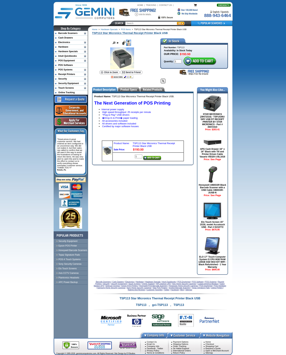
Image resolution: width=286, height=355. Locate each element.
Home (94, 29)
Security (62, 79)
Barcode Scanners (68, 33)
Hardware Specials (109, 29)
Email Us (151, 344)
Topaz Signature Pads (69, 255)
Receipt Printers (66, 74)
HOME (140, 5)
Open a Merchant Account (217, 351)
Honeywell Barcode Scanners (73, 250)
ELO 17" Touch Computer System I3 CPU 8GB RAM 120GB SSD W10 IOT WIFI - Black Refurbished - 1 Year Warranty (212, 262)
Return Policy (179, 353)
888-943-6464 (217, 15)
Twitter (160, 348)
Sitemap (209, 353)
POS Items (126, 29)
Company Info (153, 346)
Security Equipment (68, 83)
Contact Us (152, 342)
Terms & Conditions (155, 353)
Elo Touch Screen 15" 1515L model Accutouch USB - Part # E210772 (212, 224)
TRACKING (151, 5)
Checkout (210, 344)
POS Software (65, 65)
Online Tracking (66, 92)
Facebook (151, 348)
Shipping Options (180, 344)
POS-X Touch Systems (70, 259)
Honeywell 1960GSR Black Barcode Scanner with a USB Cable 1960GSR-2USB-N (212, 189)
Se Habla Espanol (181, 348)
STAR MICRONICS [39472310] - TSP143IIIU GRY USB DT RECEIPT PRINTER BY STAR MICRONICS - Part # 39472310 (212, 120)
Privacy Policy (153, 351)
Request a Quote (213, 348)
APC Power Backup (68, 282)
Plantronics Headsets (69, 277)
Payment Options (180, 342)
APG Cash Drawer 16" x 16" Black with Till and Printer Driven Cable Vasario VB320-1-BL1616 (212, 153)
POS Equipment (66, 60)
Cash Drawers (65, 37)
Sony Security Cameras (70, 264)
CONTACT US (165, 5)
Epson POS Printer (68, 245)
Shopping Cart (212, 346)
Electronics (64, 42)
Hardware (63, 47)
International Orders (182, 351)
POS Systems (65, 69)
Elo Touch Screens (68, 268)
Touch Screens (66, 88)
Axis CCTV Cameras (69, 273)
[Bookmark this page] (122, 77)
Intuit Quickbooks (67, 56)
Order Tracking (179, 346)
